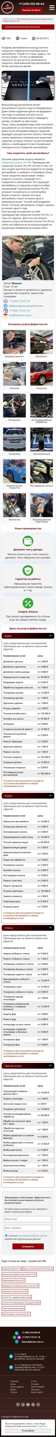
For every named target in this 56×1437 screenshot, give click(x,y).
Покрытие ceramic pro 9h (12, 1269)
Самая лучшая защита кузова (13, 1308)
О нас (34, 1381)
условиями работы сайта (32, 1235)
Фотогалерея (37, 1386)
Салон (8, 795)
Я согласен (28, 1430)
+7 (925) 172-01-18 (19, 301)
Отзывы (35, 1384)
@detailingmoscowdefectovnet (26, 306)
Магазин (35, 1389)
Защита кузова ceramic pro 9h (13, 1280)
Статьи (13, 1392)
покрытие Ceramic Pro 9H (16, 162)
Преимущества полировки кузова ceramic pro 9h (20, 1286)
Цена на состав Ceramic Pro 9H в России (38, 1269)
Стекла (9, 928)
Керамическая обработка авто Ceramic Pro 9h (19, 1275)
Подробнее (42, 1426)
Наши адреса (17, 1386)
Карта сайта (37, 1392)
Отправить (28, 1246)
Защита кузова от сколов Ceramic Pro (16, 1314)
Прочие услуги (13, 1065)
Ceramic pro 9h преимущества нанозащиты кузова (21, 1303)
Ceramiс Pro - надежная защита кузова (17, 1297)
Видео (13, 1389)
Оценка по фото (31, 10)
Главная (14, 1381)
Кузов (8, 635)
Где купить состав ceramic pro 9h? (15, 1291)
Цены (13, 1384)
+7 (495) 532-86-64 (31, 4)
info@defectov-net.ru (20, 315)
